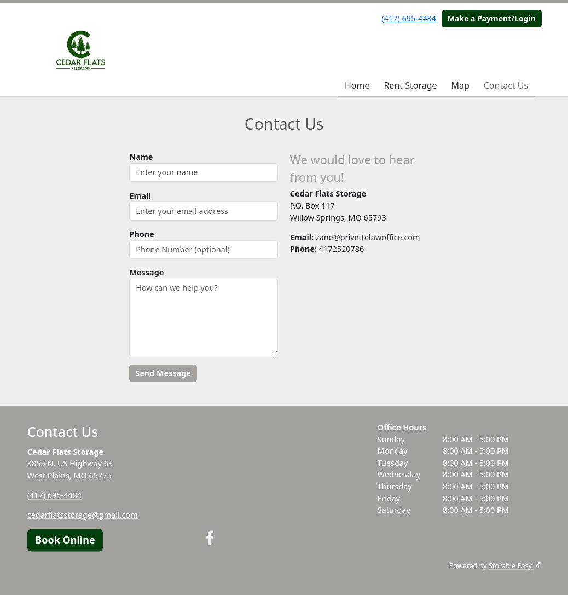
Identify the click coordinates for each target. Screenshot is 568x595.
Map (460, 85)
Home (357, 85)
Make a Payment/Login (492, 18)
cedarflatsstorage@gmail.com (82, 515)
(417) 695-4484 (409, 18)
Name (141, 157)
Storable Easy (515, 565)
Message (146, 272)
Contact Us (506, 85)
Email (139, 195)
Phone (141, 234)
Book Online (65, 539)
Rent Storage (410, 85)
